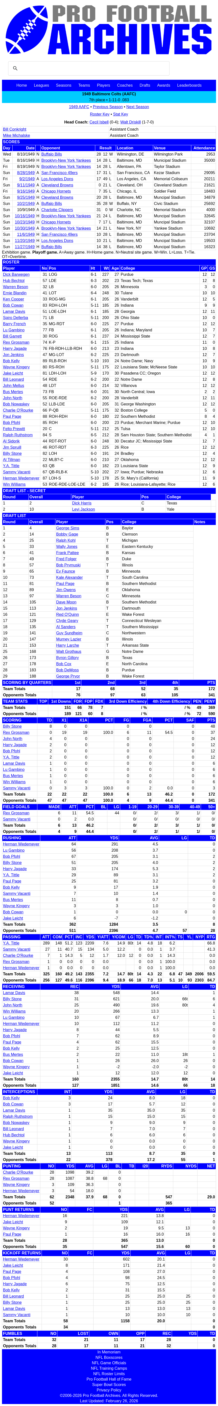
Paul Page (12, 416)
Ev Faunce (65, 571)
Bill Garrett (12, 336)
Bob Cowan (13, 305)
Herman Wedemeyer (21, 478)
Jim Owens (66, 590)
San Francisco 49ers (59, 173)
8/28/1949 (26, 173)
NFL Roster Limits (109, 1374)
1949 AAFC (79, 107)
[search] (88, 68)
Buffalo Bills (51, 154)
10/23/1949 (25, 222)
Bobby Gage (67, 534)
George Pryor (68, 676)
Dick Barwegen (16, 274)
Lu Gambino (13, 330)
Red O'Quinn (67, 614)
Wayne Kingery (16, 367)
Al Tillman (11, 460)
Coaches (125, 85)
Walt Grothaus (68, 651)
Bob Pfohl (11, 423)
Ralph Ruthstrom (18, 435)
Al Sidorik (11, 441)
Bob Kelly (11, 361)
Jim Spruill (12, 447)
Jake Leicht (13, 373)
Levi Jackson (83, 509)
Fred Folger (66, 559)
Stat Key (120, 114)
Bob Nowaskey (16, 404)
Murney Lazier (68, 639)
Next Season (137, 107)
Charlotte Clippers (57, 210)
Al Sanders (65, 627)
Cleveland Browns (57, 185)
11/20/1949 (25, 241)
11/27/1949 (25, 247)
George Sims (67, 528)
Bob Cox (63, 664)
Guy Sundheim (69, 633)
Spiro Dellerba (15, 318)
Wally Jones (66, 546)
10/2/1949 (26, 203)
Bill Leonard (13, 379)
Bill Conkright (14, 129)
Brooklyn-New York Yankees (66, 160)
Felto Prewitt (14, 429)
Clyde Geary (67, 621)
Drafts (145, 85)
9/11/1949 (26, 185)
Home (21, 85)
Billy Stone (12, 453)
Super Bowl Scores (109, 1385)
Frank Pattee (67, 553)
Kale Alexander (69, 577)
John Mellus (13, 385)
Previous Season (108, 107)
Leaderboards (189, 85)
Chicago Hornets (56, 191)
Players (103, 85)
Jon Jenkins (13, 355)
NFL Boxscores (109, 1357)
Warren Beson (15, 287)
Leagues (41, 85)
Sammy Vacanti (16, 472)
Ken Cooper (13, 299)
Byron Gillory (67, 658)
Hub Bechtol (13, 281)
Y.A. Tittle (11, 466)
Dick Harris (81, 503)
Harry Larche (67, 645)
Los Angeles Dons (57, 179)
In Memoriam (109, 1352)
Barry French (14, 324)
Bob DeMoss (67, 670)
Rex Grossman (16, 342)
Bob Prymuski (68, 565)
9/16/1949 (26, 191)
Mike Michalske (16, 135)
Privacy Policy (109, 1390)
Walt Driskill (130, 122)
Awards (163, 85)
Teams (84, 85)
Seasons (63, 85)
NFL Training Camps (109, 1368)
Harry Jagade (15, 348)
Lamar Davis (14, 311)
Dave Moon (66, 602)
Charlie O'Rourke (18, 410)
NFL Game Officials (109, 1363)
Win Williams (14, 484)
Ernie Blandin (14, 293)
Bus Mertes (13, 392)
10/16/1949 (25, 216)
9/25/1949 (26, 197)
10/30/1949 (25, 228)
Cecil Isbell (99, 122)
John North (12, 398)
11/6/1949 (26, 234)
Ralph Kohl (65, 540)
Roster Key (99, 114)
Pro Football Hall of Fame (109, 1379)
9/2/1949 (27, 179)
